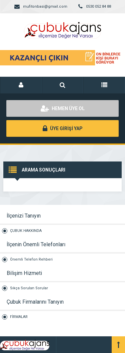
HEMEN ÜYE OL (63, 108)
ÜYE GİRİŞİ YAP (63, 128)
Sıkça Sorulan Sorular (29, 288)
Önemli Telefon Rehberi (31, 259)
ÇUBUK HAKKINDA (26, 231)
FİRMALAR (19, 317)
